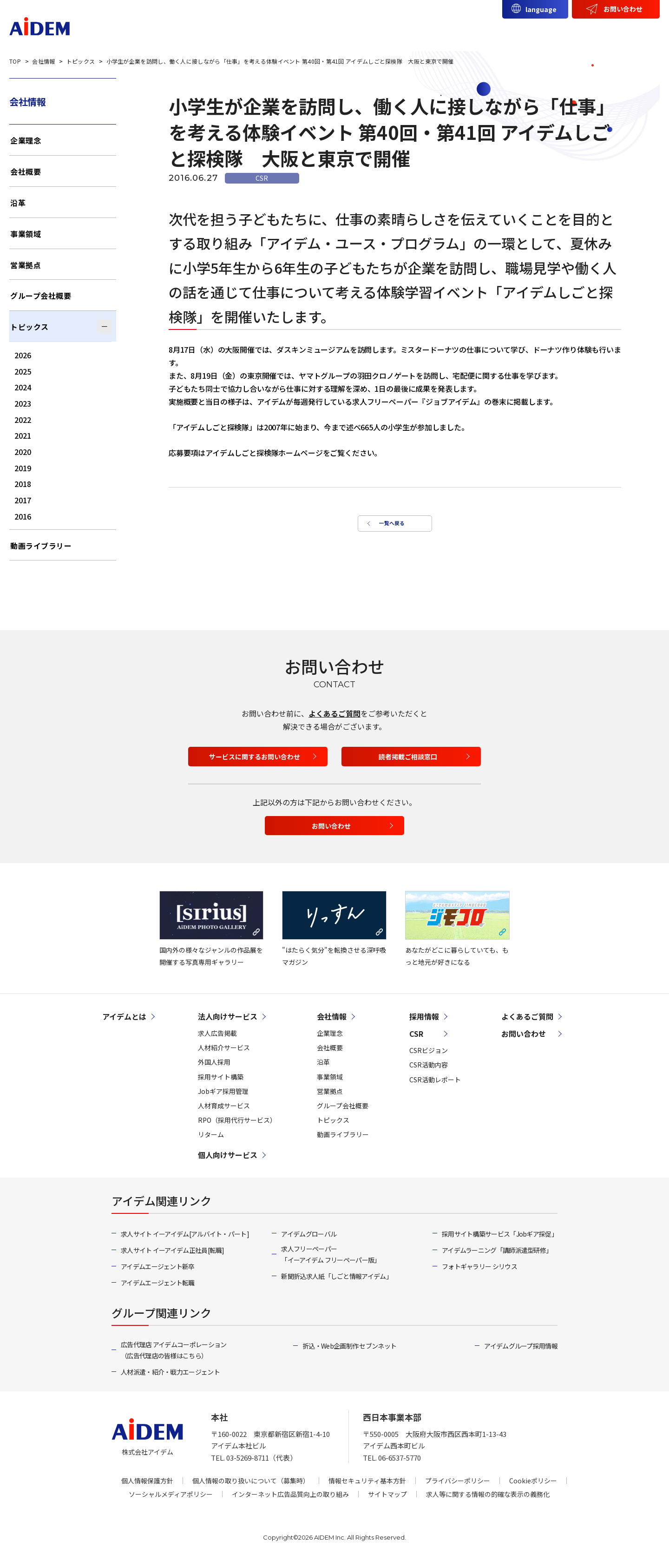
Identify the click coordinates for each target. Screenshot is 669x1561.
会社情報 (553, 31)
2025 (22, 371)
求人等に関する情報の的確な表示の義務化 (488, 1494)
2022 (22, 419)
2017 (22, 500)
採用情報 (635, 31)
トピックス (29, 326)
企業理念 (25, 140)
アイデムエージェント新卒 (158, 1266)
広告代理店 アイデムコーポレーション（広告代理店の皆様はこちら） (173, 1350)
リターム (211, 1134)
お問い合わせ (623, 8)
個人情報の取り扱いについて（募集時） (250, 1480)
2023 (22, 403)
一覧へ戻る (390, 526)
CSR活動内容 (428, 1064)
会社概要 (25, 171)
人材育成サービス (224, 1105)
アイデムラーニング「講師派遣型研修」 (497, 1250)
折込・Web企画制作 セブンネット (349, 1345)
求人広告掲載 (217, 1033)
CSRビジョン (428, 1050)
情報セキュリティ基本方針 (367, 1480)
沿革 (18, 202)
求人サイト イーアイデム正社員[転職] (172, 1250)
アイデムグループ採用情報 (521, 1345)
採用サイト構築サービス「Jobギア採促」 (500, 1233)
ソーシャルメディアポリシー (171, 1494)
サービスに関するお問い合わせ (254, 756)
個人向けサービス (489, 31)
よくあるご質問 (334, 713)
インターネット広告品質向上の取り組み (290, 1494)
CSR (594, 31)
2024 (22, 387)
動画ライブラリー (41, 545)
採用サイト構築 (220, 1076)
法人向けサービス (411, 31)
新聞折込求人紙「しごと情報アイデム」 (336, 1276)
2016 (22, 516)
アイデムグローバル (308, 1233)
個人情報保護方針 (147, 1480)
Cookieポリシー (533, 1480)
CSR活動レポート (435, 1079)
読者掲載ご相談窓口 (408, 756)
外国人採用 (214, 1062)
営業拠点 (25, 264)
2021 (22, 435)
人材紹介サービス (224, 1047)
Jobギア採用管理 (223, 1091)
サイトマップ (387, 1494)
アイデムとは (340, 31)
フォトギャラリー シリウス (479, 1266)
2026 (22, 355)
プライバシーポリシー (457, 1480)
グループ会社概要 (40, 295)
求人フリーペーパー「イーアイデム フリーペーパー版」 (330, 1254)
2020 (22, 451)
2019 (22, 468)
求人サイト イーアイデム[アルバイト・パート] (185, 1233)
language (541, 9)
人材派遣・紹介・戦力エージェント (170, 1372)
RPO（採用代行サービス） (237, 1120)
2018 (22, 483)
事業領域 (25, 233)
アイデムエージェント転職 (158, 1282)
